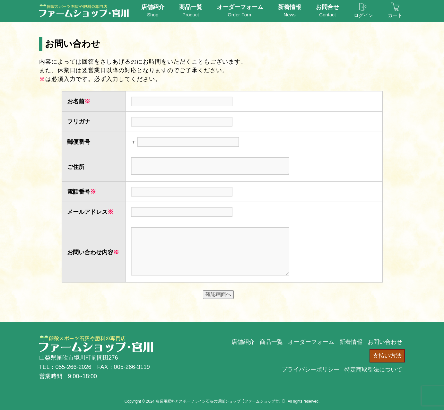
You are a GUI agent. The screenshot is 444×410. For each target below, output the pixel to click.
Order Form (240, 10)
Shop (152, 10)
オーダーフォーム (311, 342)
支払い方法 (387, 356)
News (289, 10)
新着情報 (350, 342)
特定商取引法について (373, 369)
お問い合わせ (385, 342)
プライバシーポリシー (310, 369)
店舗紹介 (243, 342)
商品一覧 (271, 342)
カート (395, 10)
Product (190, 10)
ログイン (363, 10)
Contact (327, 10)
